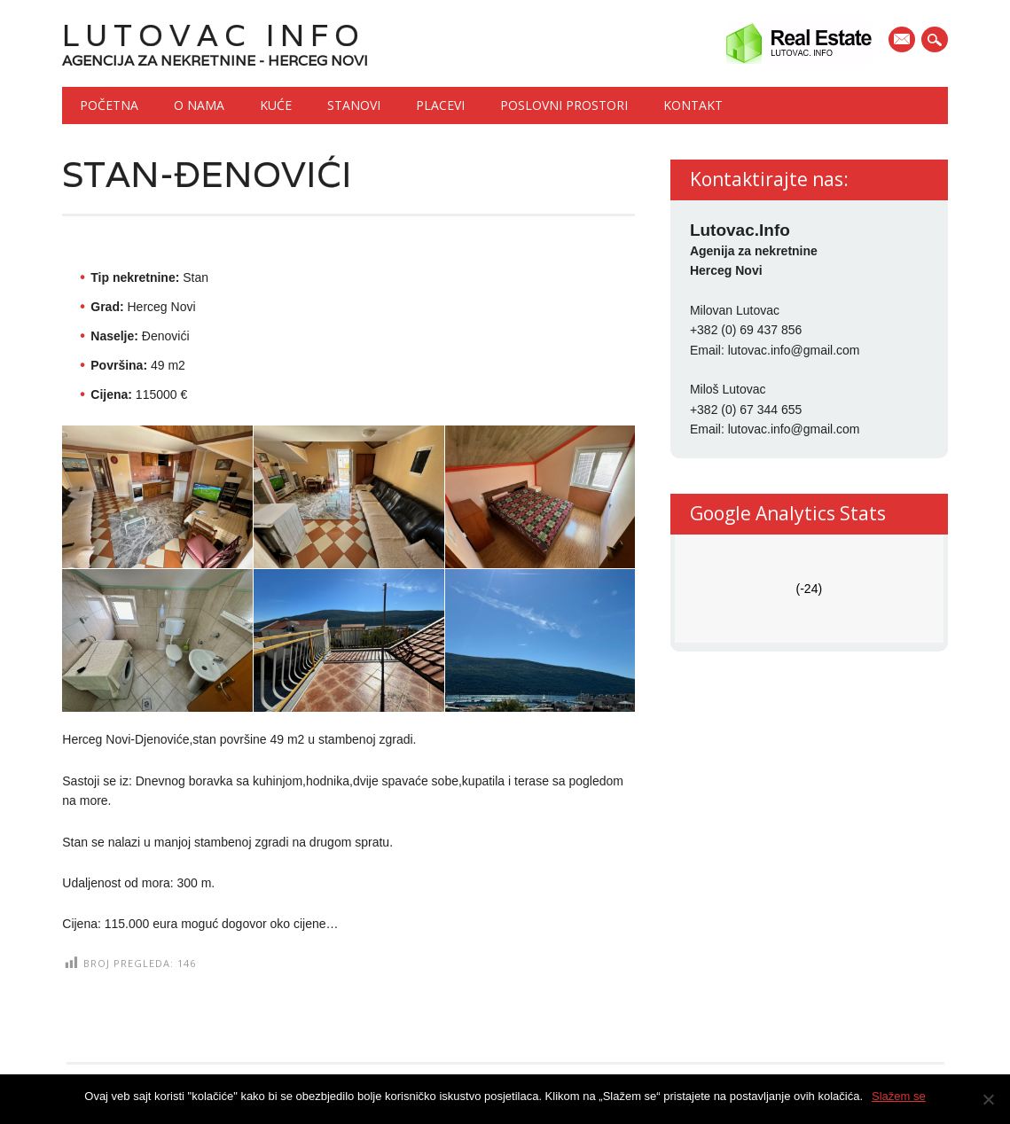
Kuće (276, 105)
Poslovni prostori (564, 105)
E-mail (903, 40)
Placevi (440, 105)
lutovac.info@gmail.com (794, 350)
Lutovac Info (213, 35)
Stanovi (353, 105)
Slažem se (899, 1096)
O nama (199, 105)
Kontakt (693, 105)
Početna (109, 105)
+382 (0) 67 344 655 (746, 409)
